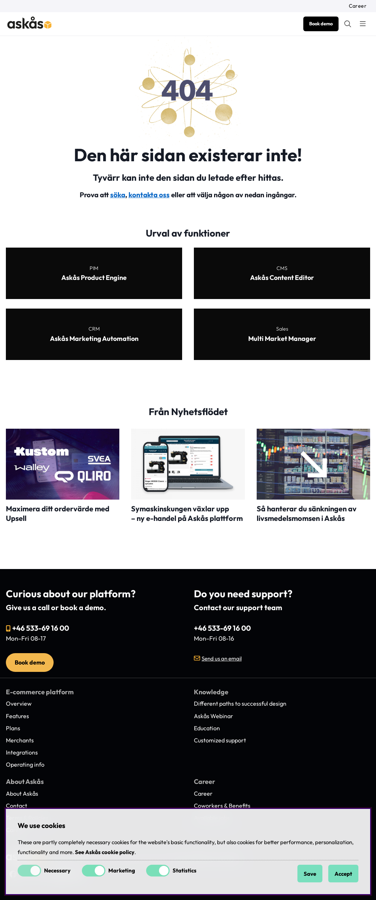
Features (17, 716)
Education (207, 728)
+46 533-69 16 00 (40, 628)
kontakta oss (149, 194)
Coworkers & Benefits (222, 805)
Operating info (25, 764)
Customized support (220, 740)
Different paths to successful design (240, 703)
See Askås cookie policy (104, 852)
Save (310, 873)
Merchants (20, 740)
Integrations (22, 752)
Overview (19, 703)
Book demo (321, 23)
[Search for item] (347, 24)
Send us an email (222, 658)
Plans (13, 728)
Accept (343, 873)
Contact (16, 805)
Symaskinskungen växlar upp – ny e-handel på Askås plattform (187, 513)
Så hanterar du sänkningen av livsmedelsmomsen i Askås (307, 513)
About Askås (22, 793)
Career (357, 6)
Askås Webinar (213, 716)
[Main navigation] (363, 24)
